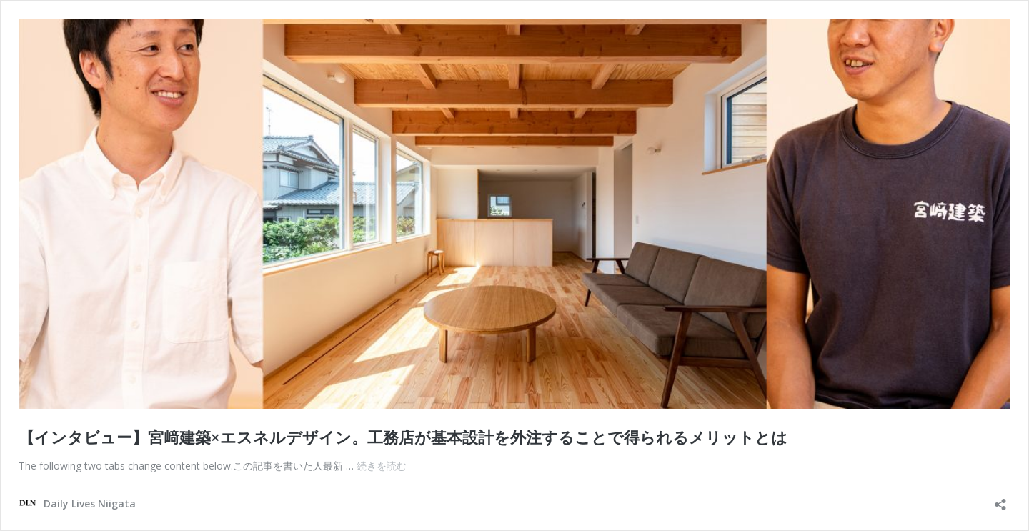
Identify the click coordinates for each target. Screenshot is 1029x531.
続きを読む (382, 465)
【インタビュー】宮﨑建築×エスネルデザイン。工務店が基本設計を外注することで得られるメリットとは (403, 436)
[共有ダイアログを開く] (1000, 500)
